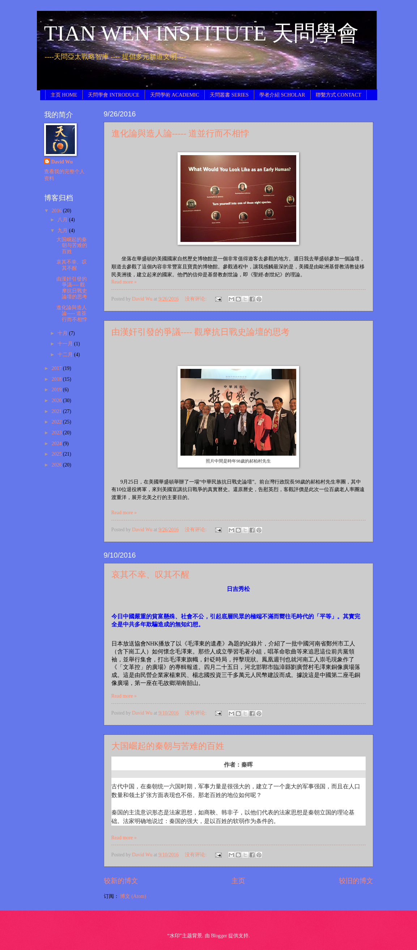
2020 (57, 400)
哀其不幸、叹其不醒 (150, 574)
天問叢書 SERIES (229, 95)
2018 (57, 379)
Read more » (124, 282)
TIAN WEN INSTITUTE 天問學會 (201, 33)
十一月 (66, 343)
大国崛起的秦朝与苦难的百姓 (167, 746)
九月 (63, 230)
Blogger (219, 935)
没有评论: (196, 299)
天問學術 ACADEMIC (174, 95)
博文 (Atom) (133, 896)
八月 (63, 219)
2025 (57, 454)
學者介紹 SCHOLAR (282, 95)
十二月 (66, 354)
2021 (57, 411)
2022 (57, 422)
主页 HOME (64, 95)
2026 (57, 465)
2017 (57, 368)
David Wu (62, 162)
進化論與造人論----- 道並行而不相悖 (180, 133)
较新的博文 (121, 881)
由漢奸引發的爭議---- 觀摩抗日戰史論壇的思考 (200, 332)
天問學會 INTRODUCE (113, 95)
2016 (57, 210)
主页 (238, 881)
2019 (57, 389)
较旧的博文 (356, 881)
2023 (57, 432)
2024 (57, 443)
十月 (63, 333)
